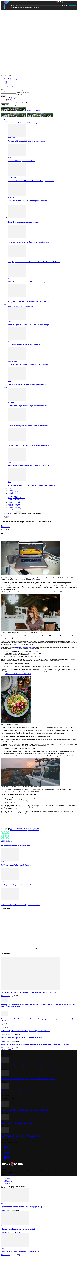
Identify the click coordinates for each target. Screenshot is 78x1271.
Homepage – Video (13, 493)
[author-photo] (5, 838)
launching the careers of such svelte (24, 647)
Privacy (6, 1180)
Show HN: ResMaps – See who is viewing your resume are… (28, 201)
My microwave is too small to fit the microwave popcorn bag (21, 1207)
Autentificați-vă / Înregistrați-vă (13, 78)
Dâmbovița (11, 402)
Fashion (6, 121)
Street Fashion (23, 123)
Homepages (7, 488)
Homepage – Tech (13, 495)
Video (5, 387)
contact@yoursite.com (15, 1174)
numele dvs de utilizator (22, 92)
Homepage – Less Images (15, 508)
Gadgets (6, 204)
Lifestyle (6, 305)
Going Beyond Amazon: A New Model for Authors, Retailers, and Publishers (34, 262)
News (5, 119)
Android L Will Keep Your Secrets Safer (21, 161)
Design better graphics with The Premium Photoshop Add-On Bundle (31, 485)
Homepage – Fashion (13, 490)
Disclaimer (7, 1178)
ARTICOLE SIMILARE (8, 845)
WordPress (37, 578)
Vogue (36, 123)
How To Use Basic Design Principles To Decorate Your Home (28, 465)
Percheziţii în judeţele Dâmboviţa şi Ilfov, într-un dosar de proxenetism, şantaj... (28, 1079)
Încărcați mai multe (6, 1049)
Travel (31, 306)
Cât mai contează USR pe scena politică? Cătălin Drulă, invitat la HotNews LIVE (28, 992)
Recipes (27, 306)
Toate (9, 123)
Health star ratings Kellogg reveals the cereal (16, 865)
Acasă (2, 513)
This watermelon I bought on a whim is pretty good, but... (20, 1251)
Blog (5, 81)
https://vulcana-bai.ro (6, 841)
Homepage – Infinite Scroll (15, 499)
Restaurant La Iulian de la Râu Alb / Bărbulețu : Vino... (20, 1092)
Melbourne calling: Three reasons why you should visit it (27, 384)
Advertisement (8, 1181)
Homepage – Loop (13, 505)
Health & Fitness (20, 306)
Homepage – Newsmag (14, 502)
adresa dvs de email (21, 102)
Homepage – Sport (13, 496)
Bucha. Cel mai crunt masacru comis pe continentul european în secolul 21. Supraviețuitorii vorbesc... (35, 1044)
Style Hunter (30, 123)
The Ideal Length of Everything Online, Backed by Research (28, 364)
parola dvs (19, 94)
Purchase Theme (8, 86)
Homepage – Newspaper (14, 501)
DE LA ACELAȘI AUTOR (23, 845)
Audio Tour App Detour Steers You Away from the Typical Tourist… (31, 181)
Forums (6, 83)
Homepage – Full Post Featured (16, 498)
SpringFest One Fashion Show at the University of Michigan (28, 445)
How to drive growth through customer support (24, 222)
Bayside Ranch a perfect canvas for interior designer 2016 (27, 828)
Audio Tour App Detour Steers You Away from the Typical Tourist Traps (25, 1031)
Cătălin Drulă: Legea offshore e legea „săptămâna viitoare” (28, 406)
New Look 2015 (15, 123)
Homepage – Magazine (14, 504)
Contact (6, 85)
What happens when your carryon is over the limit (18, 1229)
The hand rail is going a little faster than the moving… (26, 141)
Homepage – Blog (13, 491)
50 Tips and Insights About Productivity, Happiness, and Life (28, 302)
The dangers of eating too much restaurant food (24, 344)
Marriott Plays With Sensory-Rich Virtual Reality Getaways (28, 325)
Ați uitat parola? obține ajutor (9, 97)
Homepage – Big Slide (14, 507)
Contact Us (7, 1183)
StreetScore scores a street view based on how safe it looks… (28, 242)
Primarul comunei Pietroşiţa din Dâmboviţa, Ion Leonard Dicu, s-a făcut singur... (28, 1066)
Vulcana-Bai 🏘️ (5, 527)
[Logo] (14, 117)
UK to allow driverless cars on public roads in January (26, 282)
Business (13, 306)
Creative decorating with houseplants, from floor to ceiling (28, 426)
